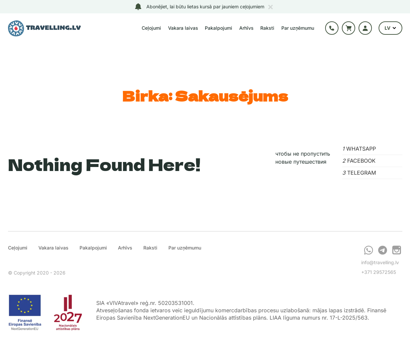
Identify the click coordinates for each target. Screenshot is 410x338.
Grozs (348, 28)
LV (390, 28)
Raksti (267, 28)
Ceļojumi (151, 28)
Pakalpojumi (218, 28)
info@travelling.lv (380, 262)
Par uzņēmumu (297, 28)
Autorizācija (365, 28)
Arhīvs (246, 28)
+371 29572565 (378, 272)
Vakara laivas (183, 28)
